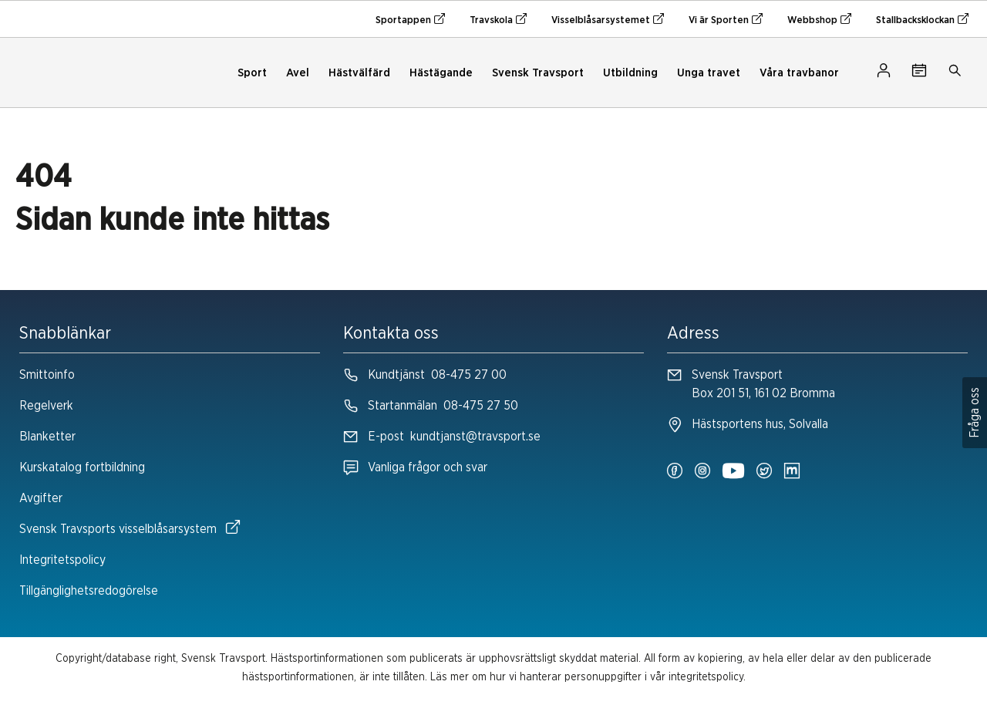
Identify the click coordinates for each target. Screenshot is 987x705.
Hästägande (441, 73)
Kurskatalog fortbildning (82, 467)
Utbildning (630, 73)
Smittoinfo (47, 375)
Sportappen (410, 19)
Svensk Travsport (538, 73)
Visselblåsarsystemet (607, 19)
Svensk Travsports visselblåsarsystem (129, 527)
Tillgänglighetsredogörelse (88, 591)
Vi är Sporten (726, 19)
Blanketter (47, 436)
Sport (252, 73)
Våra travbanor (799, 73)
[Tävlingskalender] (919, 73)
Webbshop (819, 19)
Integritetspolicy (62, 560)
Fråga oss (974, 412)
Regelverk (46, 406)
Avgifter (40, 498)
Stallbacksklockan (922, 19)
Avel (297, 73)
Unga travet (708, 73)
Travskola (498, 19)
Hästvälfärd (359, 73)
